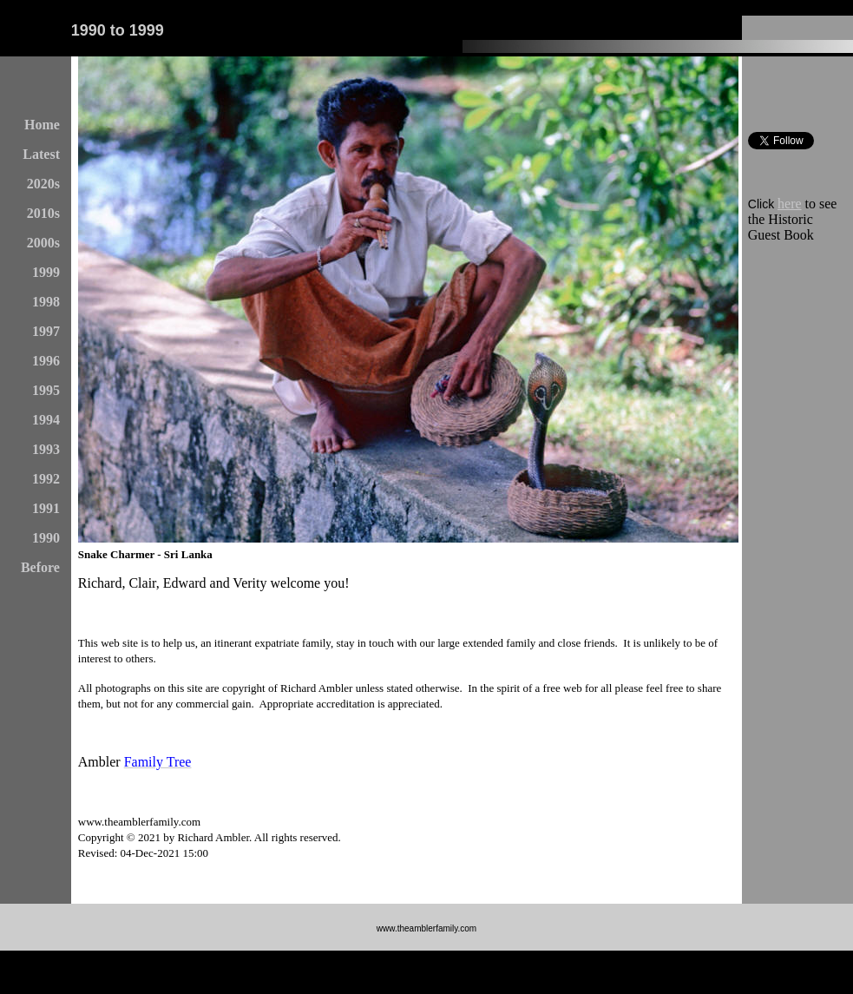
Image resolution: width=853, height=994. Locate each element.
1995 (46, 390)
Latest (41, 154)
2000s (43, 242)
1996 (46, 360)
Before (40, 567)
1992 (46, 478)
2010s (43, 213)
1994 (46, 419)
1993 (46, 449)
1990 (46, 537)
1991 (46, 508)
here (790, 203)
